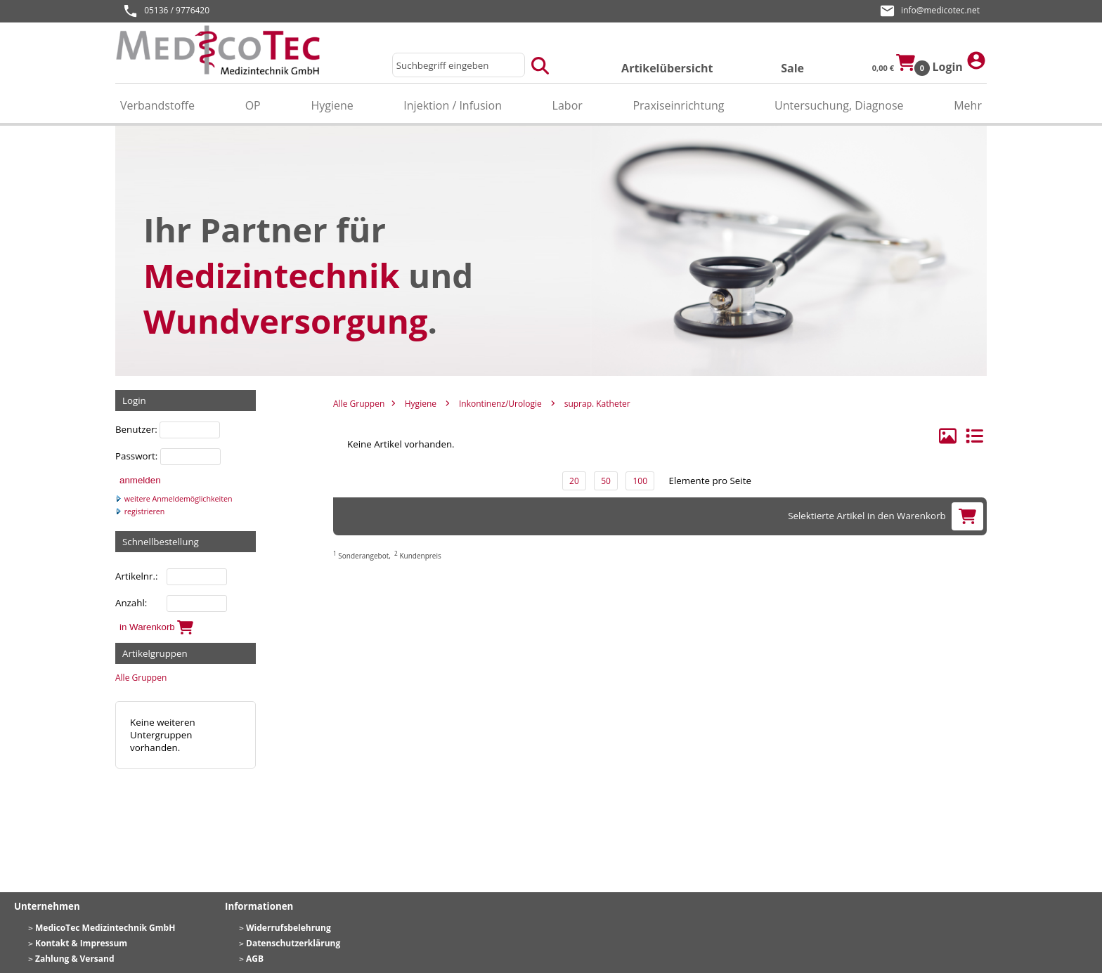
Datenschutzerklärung (293, 943)
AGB (255, 959)
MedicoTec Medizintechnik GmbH (105, 928)
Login (959, 62)
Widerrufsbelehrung (288, 928)
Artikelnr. (135, 576)
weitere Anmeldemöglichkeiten (174, 499)
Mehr (968, 105)
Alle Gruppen (141, 678)
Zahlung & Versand (75, 959)
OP (253, 105)
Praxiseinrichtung (678, 105)
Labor (567, 105)
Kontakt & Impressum (81, 943)
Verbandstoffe (157, 105)
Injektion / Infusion (452, 105)
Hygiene (332, 105)
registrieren (139, 511)
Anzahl (130, 602)
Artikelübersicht (667, 68)
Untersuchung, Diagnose (839, 105)
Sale (792, 68)
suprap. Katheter (597, 404)
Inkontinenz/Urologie (500, 404)
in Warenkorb (156, 627)
